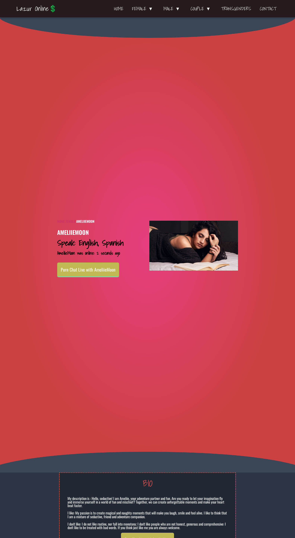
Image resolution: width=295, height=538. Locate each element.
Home (118, 8)
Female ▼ (143, 8)
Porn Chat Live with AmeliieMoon (88, 269)
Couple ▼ (202, 8)
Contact (268, 8)
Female (70, 221)
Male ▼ (172, 8)
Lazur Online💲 (37, 8)
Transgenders (236, 8)
